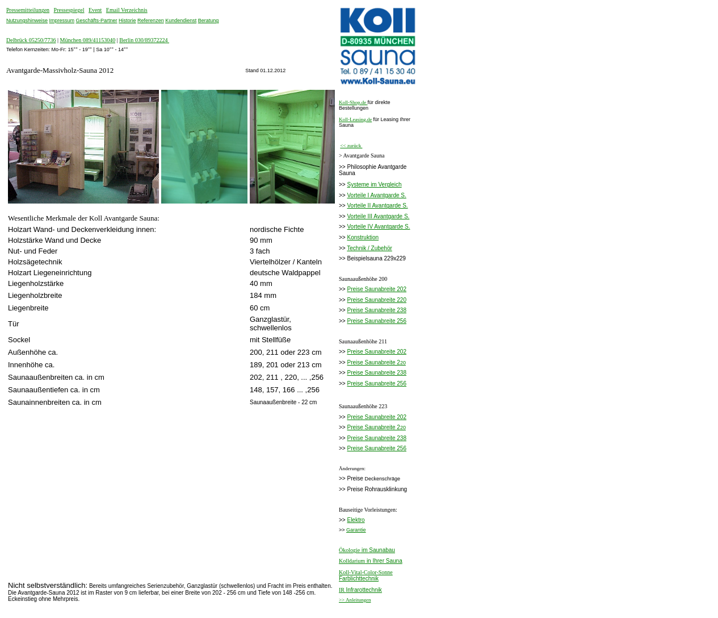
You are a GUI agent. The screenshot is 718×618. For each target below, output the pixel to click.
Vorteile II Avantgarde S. (377, 205)
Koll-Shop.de (353, 102)
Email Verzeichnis (127, 10)
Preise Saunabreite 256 (376, 321)
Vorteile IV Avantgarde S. (378, 226)
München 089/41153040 (88, 40)
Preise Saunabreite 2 (373, 362)
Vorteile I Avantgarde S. (376, 195)
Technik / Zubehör (369, 248)
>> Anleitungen (355, 600)
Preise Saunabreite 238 (376, 310)
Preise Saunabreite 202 (376, 289)
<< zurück (351, 145)
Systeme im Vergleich (374, 184)
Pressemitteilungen (27, 10)
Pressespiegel (69, 10)
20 (403, 363)
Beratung (208, 20)
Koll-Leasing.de (355, 119)
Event (95, 10)
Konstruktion (363, 237)
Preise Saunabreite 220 (376, 300)
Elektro (355, 520)
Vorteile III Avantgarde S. (378, 216)
